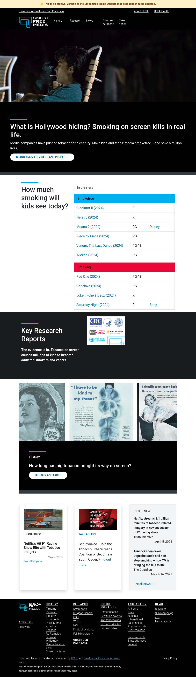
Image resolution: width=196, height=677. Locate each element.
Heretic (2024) (87, 217)
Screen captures (55, 651)
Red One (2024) (88, 276)
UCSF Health (161, 11)
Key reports (80, 609)
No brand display (110, 624)
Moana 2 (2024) (88, 227)
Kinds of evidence (83, 629)
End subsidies (108, 628)
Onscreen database (80, 641)
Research (51, 612)
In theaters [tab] (85, 187)
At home (133, 608)
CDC (75, 617)
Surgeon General (83, 613)
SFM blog (160, 609)
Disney (154, 227)
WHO (76, 621)
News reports (163, 621)
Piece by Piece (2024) (92, 236)
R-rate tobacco (109, 612)
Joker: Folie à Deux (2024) (96, 295)
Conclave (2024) (88, 286)
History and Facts (48, 475)
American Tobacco (51, 628)
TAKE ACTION (137, 604)
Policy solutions (108, 605)
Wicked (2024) (87, 255)
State (131, 612)
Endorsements (136, 637)
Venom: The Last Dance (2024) (99, 246)
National (133, 615)
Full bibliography (83, 633)
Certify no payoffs (111, 616)
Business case (136, 630)
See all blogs (31, 561)
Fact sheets (135, 622)
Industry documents (52, 617)
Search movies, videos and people (40, 157)
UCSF (74, 658)
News (159, 604)
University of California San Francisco (41, 11)
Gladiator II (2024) (90, 208)
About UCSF (141, 11)
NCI (75, 625)
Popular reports (137, 626)
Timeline (51, 608)
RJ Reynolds (53, 633)
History (52, 604)
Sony (153, 305)
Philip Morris (53, 622)
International (135, 619)
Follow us (24, 626)
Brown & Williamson (52, 639)
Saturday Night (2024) (93, 305)
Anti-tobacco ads (110, 620)
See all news (142, 584)
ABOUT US (26, 622)
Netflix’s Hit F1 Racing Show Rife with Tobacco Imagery (42, 547)
